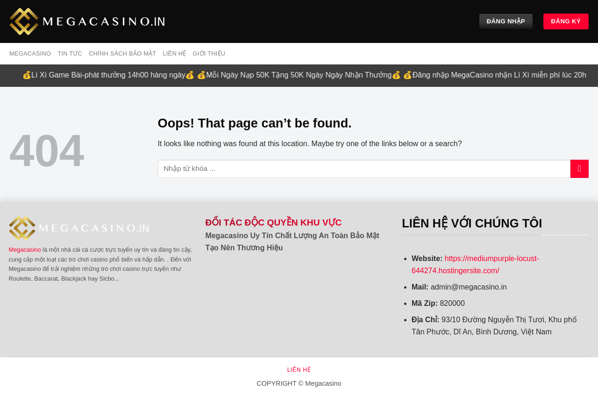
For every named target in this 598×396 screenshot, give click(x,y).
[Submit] (579, 169)
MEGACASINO (30, 53)
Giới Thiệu (208, 53)
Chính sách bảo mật (122, 53)
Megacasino (25, 249)
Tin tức (69, 53)
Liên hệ (174, 53)
